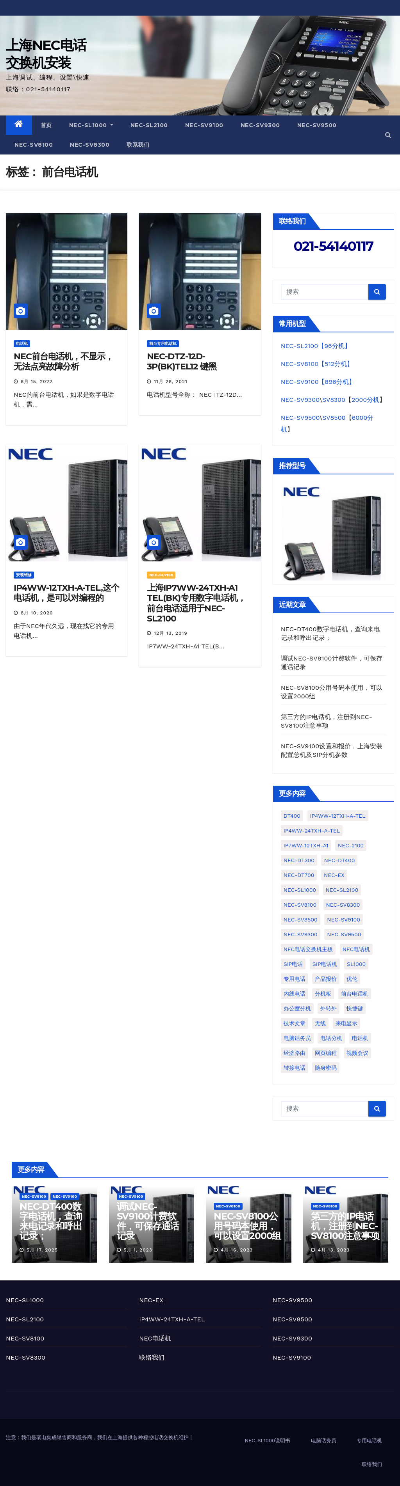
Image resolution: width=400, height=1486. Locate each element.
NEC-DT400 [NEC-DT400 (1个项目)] (339, 860)
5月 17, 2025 (42, 1250)
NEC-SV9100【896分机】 (318, 381)
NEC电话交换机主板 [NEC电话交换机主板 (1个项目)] (308, 949)
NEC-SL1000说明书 (267, 1440)
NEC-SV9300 (260, 125)
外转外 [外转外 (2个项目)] (328, 1008)
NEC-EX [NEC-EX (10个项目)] (334, 875)
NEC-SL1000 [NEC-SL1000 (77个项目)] (300, 890)
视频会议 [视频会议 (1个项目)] (357, 1053)
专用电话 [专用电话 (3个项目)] (294, 979)
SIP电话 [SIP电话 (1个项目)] (293, 964)
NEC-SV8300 (89, 144)
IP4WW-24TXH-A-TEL (172, 1319)
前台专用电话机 (163, 343)
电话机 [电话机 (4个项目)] (360, 1038)
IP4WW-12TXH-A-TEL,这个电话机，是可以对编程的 (66, 592)
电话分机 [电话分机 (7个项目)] (331, 1038)
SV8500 (333, 417)
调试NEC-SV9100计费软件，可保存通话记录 (148, 1221)
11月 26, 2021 (171, 381)
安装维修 (24, 575)
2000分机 (365, 399)
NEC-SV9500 (317, 125)
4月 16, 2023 (237, 1250)
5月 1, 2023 (137, 1250)
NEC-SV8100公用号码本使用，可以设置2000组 (247, 1226)
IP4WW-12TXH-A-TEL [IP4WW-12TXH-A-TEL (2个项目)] (338, 816)
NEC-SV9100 (204, 125)
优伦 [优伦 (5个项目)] (351, 979)
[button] (388, 134)
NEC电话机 (155, 1338)
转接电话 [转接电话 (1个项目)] (294, 1068)
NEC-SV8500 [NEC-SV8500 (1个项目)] (301, 919)
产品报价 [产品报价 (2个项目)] (326, 979)
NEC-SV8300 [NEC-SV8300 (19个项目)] (343, 905)
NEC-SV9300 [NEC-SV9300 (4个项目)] (301, 934)
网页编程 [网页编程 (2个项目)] (326, 1053)
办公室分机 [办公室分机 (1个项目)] (297, 1008)
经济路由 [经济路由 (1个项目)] (294, 1053)
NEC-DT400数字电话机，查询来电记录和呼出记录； (51, 1221)
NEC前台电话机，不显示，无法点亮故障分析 (63, 361)
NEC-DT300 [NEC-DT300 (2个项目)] (299, 860)
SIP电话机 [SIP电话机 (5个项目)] (325, 964)
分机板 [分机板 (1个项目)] (323, 994)
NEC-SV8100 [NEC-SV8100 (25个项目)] (300, 905)
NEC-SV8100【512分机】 (317, 364)
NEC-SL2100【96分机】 (316, 346)
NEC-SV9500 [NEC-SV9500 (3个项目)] (344, 934)
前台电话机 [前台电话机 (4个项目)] (354, 994)
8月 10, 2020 (37, 613)
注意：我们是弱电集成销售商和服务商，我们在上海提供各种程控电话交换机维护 (98, 1437)
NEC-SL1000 (91, 125)
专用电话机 (369, 1440)
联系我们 (138, 144)
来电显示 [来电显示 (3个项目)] (346, 1023)
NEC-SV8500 (292, 1319)
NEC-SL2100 (149, 125)
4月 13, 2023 (334, 1250)
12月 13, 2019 (170, 633)
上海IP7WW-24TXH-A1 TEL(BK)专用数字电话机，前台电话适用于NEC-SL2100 (196, 603)
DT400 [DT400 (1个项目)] (292, 816)
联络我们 (151, 1357)
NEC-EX (151, 1300)
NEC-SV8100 (33, 144)
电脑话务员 (323, 1440)
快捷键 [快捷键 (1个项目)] (354, 1008)
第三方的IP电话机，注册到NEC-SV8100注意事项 (345, 1226)
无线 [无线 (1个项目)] (320, 1023)
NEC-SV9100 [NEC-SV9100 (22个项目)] (343, 919)
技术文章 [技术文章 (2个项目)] (294, 1023)
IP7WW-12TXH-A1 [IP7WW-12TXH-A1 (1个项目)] (306, 845)
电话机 (22, 343)
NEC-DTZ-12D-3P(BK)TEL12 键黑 (181, 361)
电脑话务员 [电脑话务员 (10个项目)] (297, 1038)
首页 (46, 125)
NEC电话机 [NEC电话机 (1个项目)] (356, 949)
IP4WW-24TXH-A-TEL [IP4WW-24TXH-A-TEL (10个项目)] (312, 830)
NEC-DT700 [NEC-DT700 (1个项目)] (299, 875)
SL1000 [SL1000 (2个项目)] (356, 964)
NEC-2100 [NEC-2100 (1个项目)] (351, 845)
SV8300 (333, 399)
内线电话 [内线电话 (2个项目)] (294, 994)
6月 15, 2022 (37, 381)
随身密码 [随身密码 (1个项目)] (326, 1068)
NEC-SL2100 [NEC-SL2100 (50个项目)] (342, 890)
